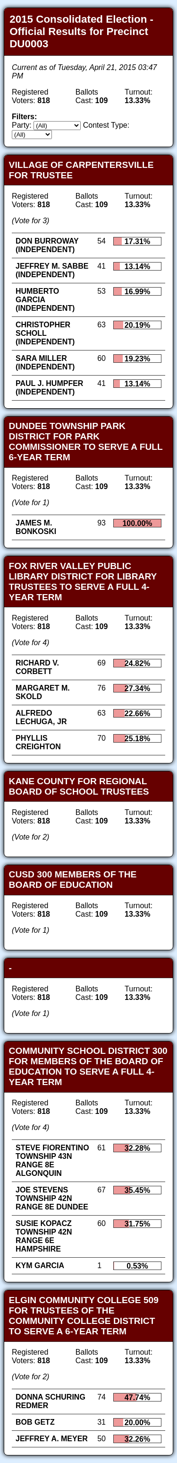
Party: (22, 125)
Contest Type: (106, 125)
